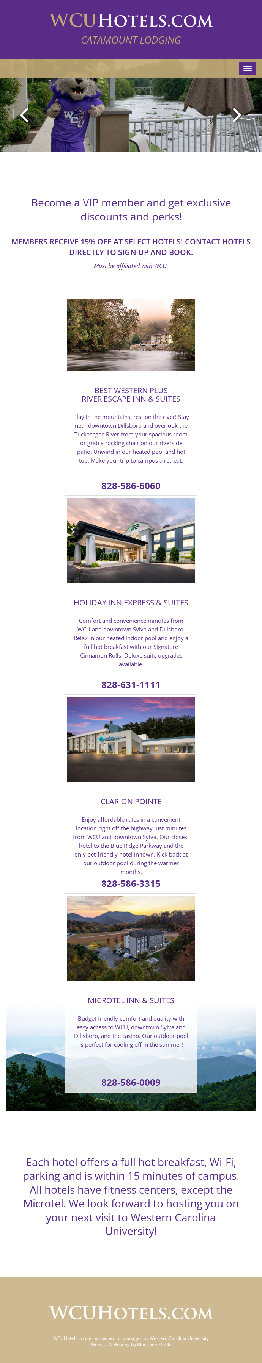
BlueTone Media (154, 1344)
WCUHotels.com (70, 1338)
